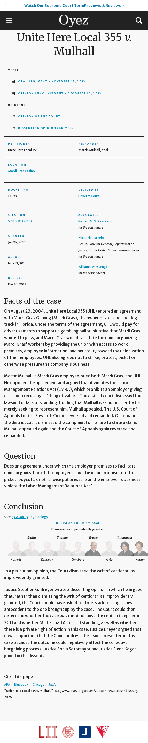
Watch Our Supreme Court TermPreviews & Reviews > (74, 5)
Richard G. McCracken (94, 221)
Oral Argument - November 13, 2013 (51, 81)
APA (7, 685)
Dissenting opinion (45, 128)
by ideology (39, 517)
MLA (52, 685)
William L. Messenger (93, 267)
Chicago (39, 685)
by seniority (20, 517)
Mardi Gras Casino (21, 171)
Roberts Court (89, 196)
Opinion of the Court (39, 116)
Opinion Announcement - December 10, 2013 (60, 93)
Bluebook (21, 685)
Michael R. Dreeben (92, 238)
